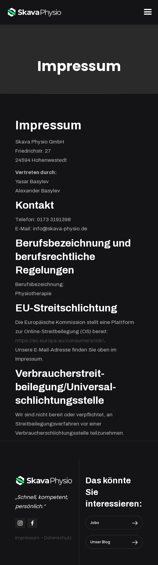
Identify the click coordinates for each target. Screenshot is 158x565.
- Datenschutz (56, 538)
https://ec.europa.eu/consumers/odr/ (59, 341)
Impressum (27, 538)
